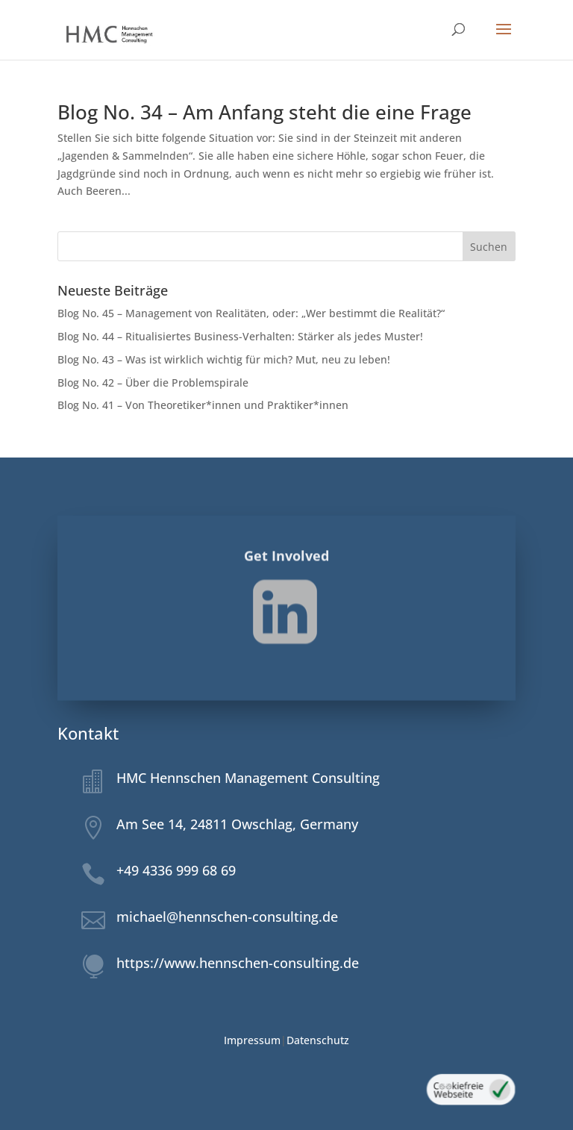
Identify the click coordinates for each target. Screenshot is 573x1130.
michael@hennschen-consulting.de (227, 916)
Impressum (252, 1040)
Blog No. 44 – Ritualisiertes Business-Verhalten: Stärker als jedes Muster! (240, 336)
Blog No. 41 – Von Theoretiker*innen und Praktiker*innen (203, 405)
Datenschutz (317, 1040)
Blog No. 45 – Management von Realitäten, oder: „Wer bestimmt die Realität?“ (251, 313)
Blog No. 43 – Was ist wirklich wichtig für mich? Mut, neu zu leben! (223, 359)
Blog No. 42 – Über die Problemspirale (152, 382)
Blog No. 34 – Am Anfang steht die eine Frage (264, 112)
